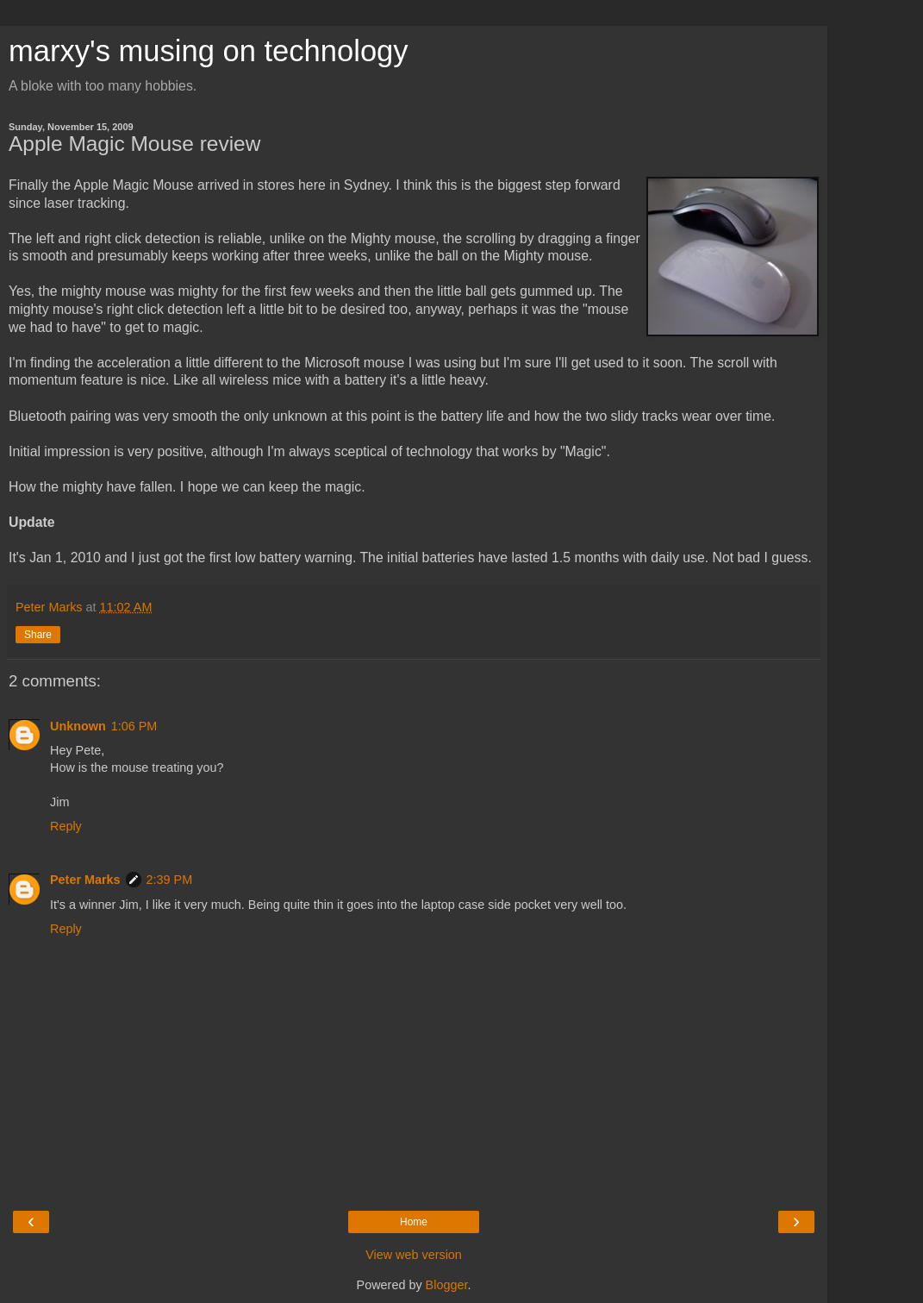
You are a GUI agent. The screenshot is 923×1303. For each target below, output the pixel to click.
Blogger (447, 1285)
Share (38, 635)
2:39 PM (170, 879)
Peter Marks (85, 879)
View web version (413, 1255)
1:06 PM (134, 726)
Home (413, 1222)
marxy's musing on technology (208, 50)
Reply (66, 826)
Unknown (78, 726)
